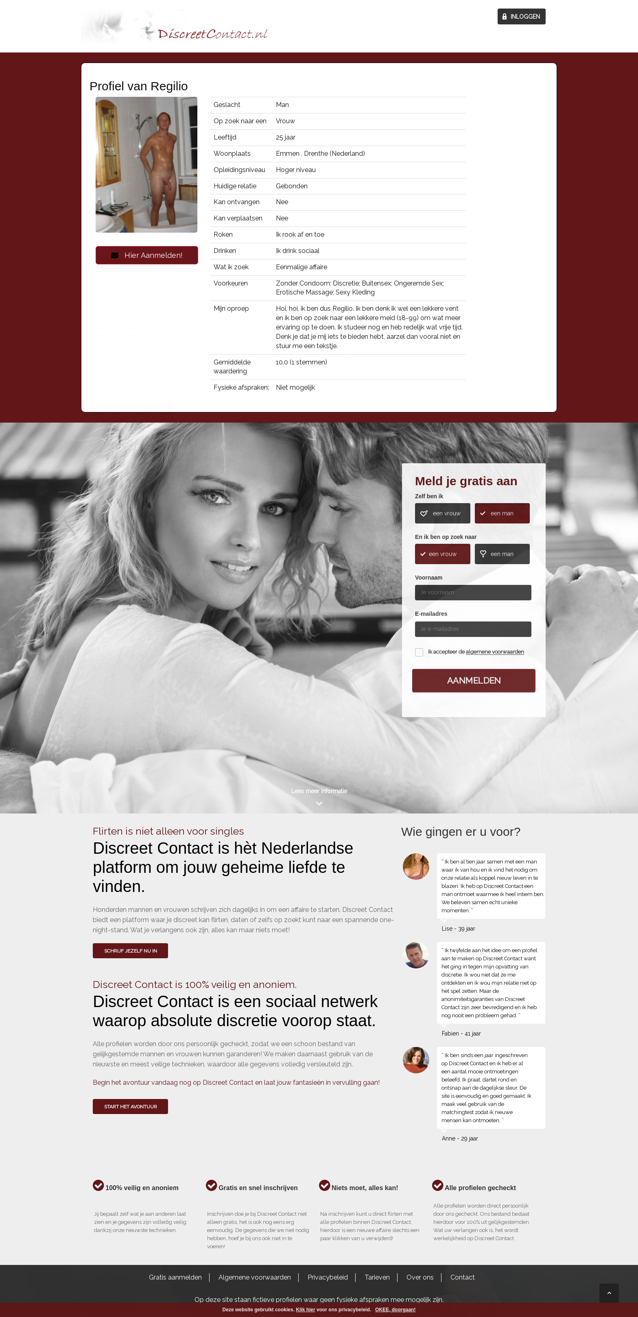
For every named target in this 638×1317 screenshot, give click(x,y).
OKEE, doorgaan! (395, 1310)
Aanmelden (474, 680)
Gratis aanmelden (175, 1277)
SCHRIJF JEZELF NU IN (130, 951)
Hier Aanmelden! (147, 255)
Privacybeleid (328, 1277)
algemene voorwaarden (495, 652)
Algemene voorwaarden (254, 1277)
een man (502, 513)
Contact (462, 1277)
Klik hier (305, 1310)
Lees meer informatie (319, 791)
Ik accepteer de (476, 652)
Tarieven (377, 1277)
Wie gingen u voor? (134, 585)
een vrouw (447, 513)
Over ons (420, 1277)
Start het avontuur (130, 1107)
